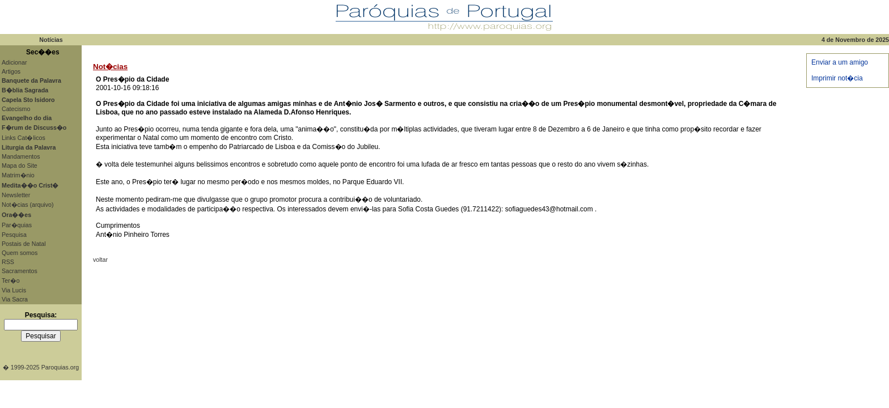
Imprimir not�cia (837, 78)
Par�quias (17, 225)
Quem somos (19, 252)
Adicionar (14, 62)
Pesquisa (14, 234)
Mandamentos (21, 156)
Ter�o (11, 280)
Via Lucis (14, 290)
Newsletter (16, 195)
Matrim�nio (18, 175)
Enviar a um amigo (839, 62)
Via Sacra (15, 299)
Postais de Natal (24, 243)
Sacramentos (19, 270)
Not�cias (110, 66)
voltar (100, 259)
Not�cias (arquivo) (28, 204)
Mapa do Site (19, 165)
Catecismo (16, 108)
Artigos (11, 71)
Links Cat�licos (23, 137)
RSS (8, 261)
